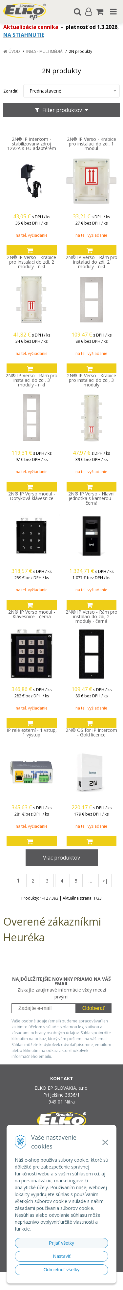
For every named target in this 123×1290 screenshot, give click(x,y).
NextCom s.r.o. (74, 1283)
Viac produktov (61, 857)
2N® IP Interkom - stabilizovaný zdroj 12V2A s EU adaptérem (31, 144)
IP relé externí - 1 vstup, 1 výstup (32, 732)
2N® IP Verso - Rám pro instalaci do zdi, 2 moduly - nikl (91, 262)
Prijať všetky (61, 1243)
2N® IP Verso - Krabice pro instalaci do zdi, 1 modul (91, 144)
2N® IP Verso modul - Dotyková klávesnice (31, 496)
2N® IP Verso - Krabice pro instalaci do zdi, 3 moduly (91, 380)
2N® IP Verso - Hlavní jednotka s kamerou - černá (91, 498)
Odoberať (93, 1008)
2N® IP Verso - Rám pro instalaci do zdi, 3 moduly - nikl (31, 380)
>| (105, 881)
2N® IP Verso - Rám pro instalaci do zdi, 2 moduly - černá (91, 616)
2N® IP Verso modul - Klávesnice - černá (31, 614)
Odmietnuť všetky (62, 1269)
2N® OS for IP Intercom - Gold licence (91, 732)
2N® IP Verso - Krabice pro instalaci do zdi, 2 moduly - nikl (31, 262)
